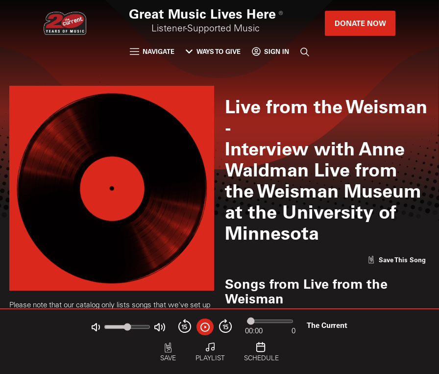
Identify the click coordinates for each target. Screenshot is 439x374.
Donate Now (360, 23)
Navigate (152, 51)
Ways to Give (213, 51)
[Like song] (396, 259)
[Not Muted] (96, 327)
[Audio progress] (269, 322)
